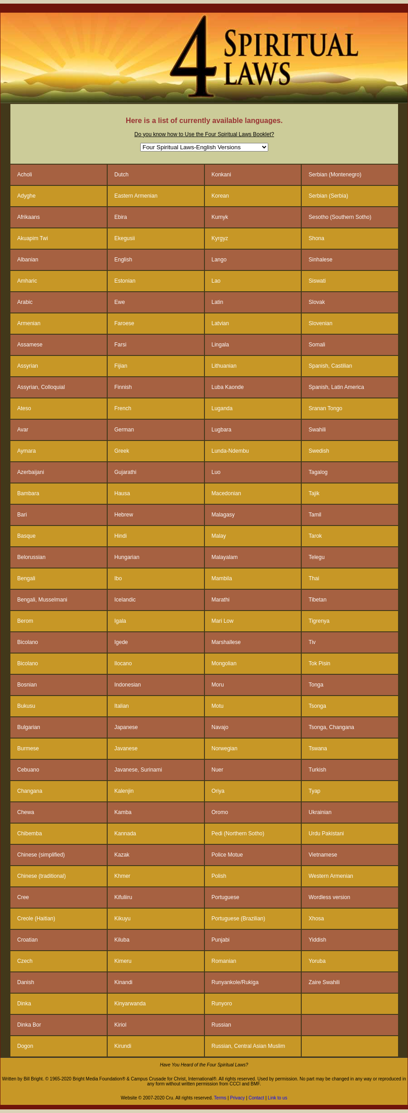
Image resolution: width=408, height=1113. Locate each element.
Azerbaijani (30, 472)
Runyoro (222, 1003)
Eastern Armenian (135, 196)
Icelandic (125, 600)
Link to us (277, 1097)
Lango (219, 259)
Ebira (120, 217)
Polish (219, 876)
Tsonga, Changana (331, 727)
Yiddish (317, 940)
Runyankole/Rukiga (235, 982)
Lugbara (222, 429)
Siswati (317, 281)
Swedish (318, 451)
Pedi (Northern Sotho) (238, 833)
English (123, 259)
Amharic (27, 281)
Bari (22, 515)
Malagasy (223, 515)
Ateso (24, 408)
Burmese (28, 748)
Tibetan (317, 600)
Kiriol (120, 1025)
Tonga (315, 685)
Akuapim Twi (32, 238)
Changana (29, 791)
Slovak (316, 302)
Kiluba (121, 940)
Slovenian (320, 323)
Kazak (121, 855)
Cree (23, 897)
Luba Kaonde (228, 387)
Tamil (314, 515)
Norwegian (224, 748)
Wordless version (329, 897)
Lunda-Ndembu (230, 451)
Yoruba (317, 961)
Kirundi (122, 1046)
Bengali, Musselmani (42, 600)
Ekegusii (124, 238)
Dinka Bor (29, 1025)
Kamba (123, 812)
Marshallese (226, 642)
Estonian (125, 281)
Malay (219, 536)
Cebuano (28, 770)
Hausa (122, 493)
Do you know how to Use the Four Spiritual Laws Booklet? (204, 134)
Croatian (27, 940)
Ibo (118, 578)
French (122, 408)
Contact (256, 1097)
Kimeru (123, 961)
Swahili (317, 429)
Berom (25, 621)
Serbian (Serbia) (328, 196)
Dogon (25, 1046)
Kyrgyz (220, 238)
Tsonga (317, 706)
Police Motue (227, 855)
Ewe (119, 302)
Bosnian (27, 685)
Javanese (126, 748)
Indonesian (127, 685)
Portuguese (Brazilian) (239, 918)
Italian (121, 706)
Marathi (221, 600)
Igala (120, 621)
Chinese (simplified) (41, 855)
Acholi (24, 174)
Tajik (313, 493)
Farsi (120, 344)
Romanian (224, 961)
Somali (316, 344)
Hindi (120, 536)
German (124, 429)
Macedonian (226, 493)
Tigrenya (318, 621)
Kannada (125, 833)
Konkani (221, 174)
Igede (121, 642)
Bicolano (27, 642)
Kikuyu (122, 918)
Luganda (222, 408)
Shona (316, 238)
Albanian (27, 259)
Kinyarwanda (130, 1003)
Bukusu (26, 706)
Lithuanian (224, 366)
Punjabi (221, 940)
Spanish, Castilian (330, 366)
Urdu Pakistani (326, 833)
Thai (313, 578)
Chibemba (29, 833)
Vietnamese (322, 855)
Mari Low (223, 621)
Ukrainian (320, 812)
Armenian (28, 323)
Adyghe (26, 196)
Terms (220, 1097)
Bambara (28, 493)
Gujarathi (125, 472)
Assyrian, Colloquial (41, 387)
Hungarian (126, 557)
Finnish (123, 387)
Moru (218, 685)
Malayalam (225, 557)
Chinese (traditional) (41, 876)
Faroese (124, 323)
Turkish (317, 770)
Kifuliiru (123, 897)
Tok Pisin (319, 663)
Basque (26, 536)
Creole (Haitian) (36, 918)
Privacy (237, 1097)
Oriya (218, 791)
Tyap (314, 791)
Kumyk (220, 217)
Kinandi (123, 982)
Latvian (220, 323)
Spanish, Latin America (336, 387)
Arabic (25, 302)
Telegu (316, 557)
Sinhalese (320, 259)
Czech (25, 961)
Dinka (24, 1003)
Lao (216, 281)
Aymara (26, 451)
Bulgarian (28, 727)
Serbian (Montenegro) (334, 174)
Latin (217, 302)
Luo (216, 472)
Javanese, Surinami (138, 770)
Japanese (126, 727)
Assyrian (27, 366)
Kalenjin (124, 791)
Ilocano (123, 663)
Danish (25, 982)
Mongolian (224, 663)
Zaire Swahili (324, 982)
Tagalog (317, 472)
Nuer (217, 770)
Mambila (222, 578)
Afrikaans (28, 217)
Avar (22, 429)
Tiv (312, 642)
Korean (220, 196)
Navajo (220, 727)
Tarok (315, 536)
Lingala (220, 344)
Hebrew (123, 515)
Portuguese (225, 897)
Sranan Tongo (325, 408)
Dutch (121, 174)
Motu (218, 706)
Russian (221, 1025)
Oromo (220, 812)
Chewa (25, 812)
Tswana (317, 748)
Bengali (26, 578)
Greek (121, 451)
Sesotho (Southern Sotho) (339, 217)
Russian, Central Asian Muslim (248, 1046)
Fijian (121, 366)
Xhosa (316, 918)
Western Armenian (330, 876)
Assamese (30, 344)
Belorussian (31, 557)
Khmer (122, 876)
